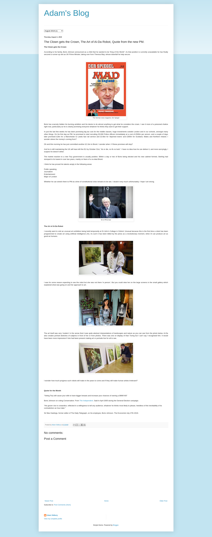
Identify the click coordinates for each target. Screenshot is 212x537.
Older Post (163, 501)
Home (106, 501)
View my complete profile (53, 519)
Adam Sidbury (52, 515)
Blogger (115, 525)
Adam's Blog (66, 13)
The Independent (86, 401)
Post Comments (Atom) (62, 505)
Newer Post (49, 501)
